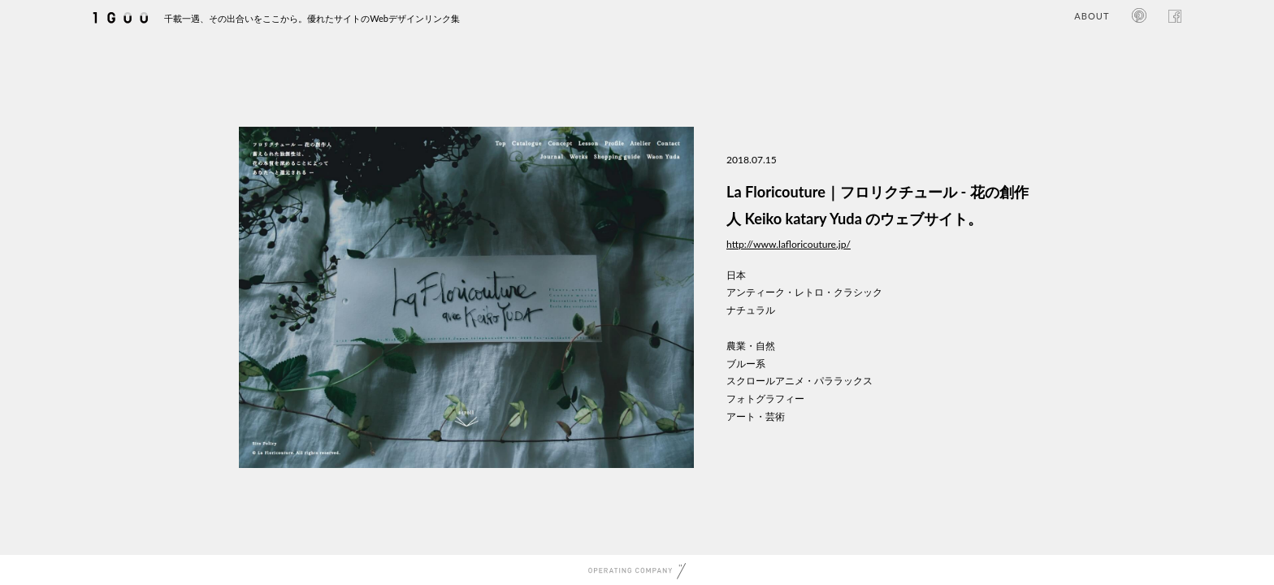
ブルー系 (745, 364)
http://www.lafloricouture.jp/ (788, 244)
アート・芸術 (755, 416)
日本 (736, 275)
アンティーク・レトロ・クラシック (804, 292)
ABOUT (1091, 16)
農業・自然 (750, 346)
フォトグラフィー (765, 398)
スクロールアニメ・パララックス (799, 381)
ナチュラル (750, 310)
